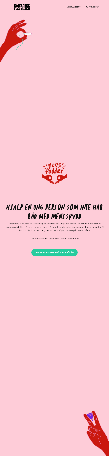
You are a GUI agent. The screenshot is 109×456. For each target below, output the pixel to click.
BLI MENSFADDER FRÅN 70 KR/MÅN (54, 252)
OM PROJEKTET (92, 7)
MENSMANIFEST (73, 7)
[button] (54, 174)
